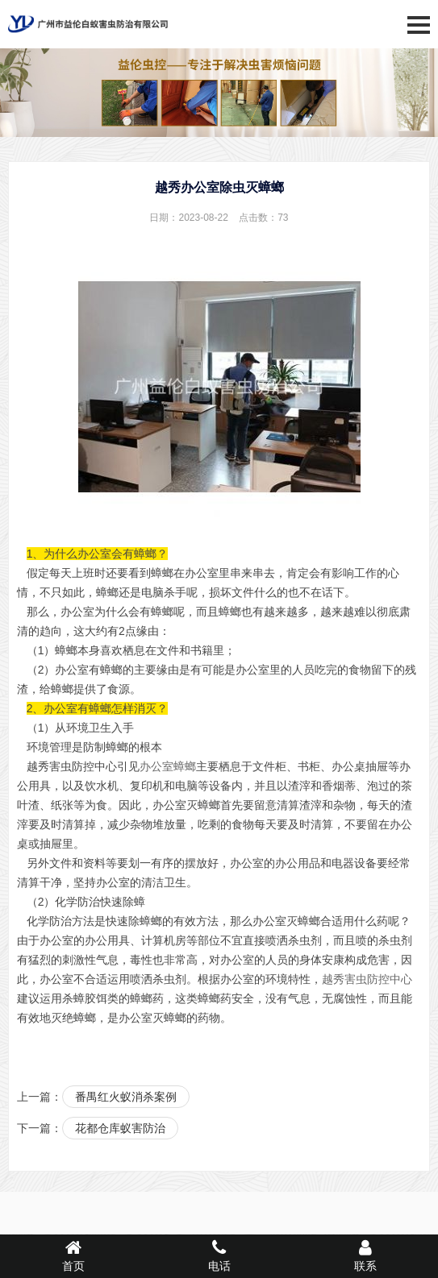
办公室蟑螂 (168, 766)
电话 (219, 1255)
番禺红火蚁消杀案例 (126, 1096)
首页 (73, 1255)
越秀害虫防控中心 (367, 979)
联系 (365, 1255)
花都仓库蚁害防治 (120, 1128)
